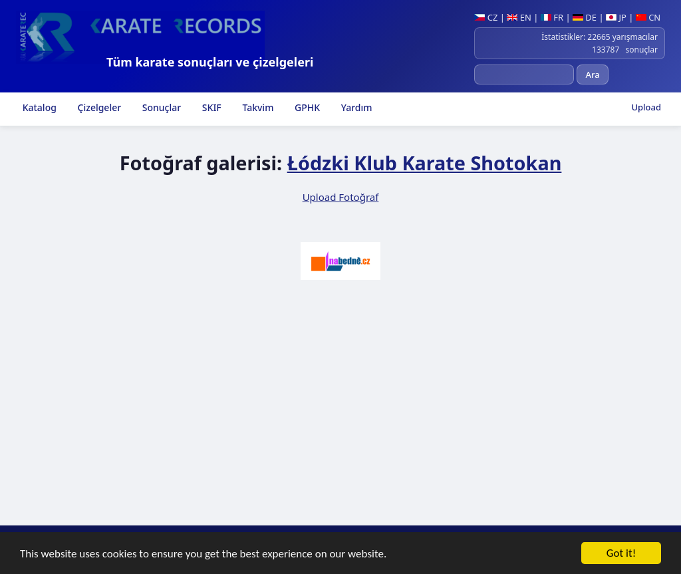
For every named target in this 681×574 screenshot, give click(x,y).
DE (585, 17)
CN (648, 17)
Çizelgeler (98, 107)
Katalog (38, 107)
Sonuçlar (160, 107)
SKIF (210, 107)
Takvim (257, 107)
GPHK (306, 107)
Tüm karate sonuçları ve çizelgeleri (209, 62)
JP (616, 17)
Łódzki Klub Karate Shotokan (424, 163)
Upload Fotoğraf (341, 197)
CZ (485, 17)
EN (519, 17)
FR (552, 17)
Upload (646, 107)
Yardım (355, 107)
